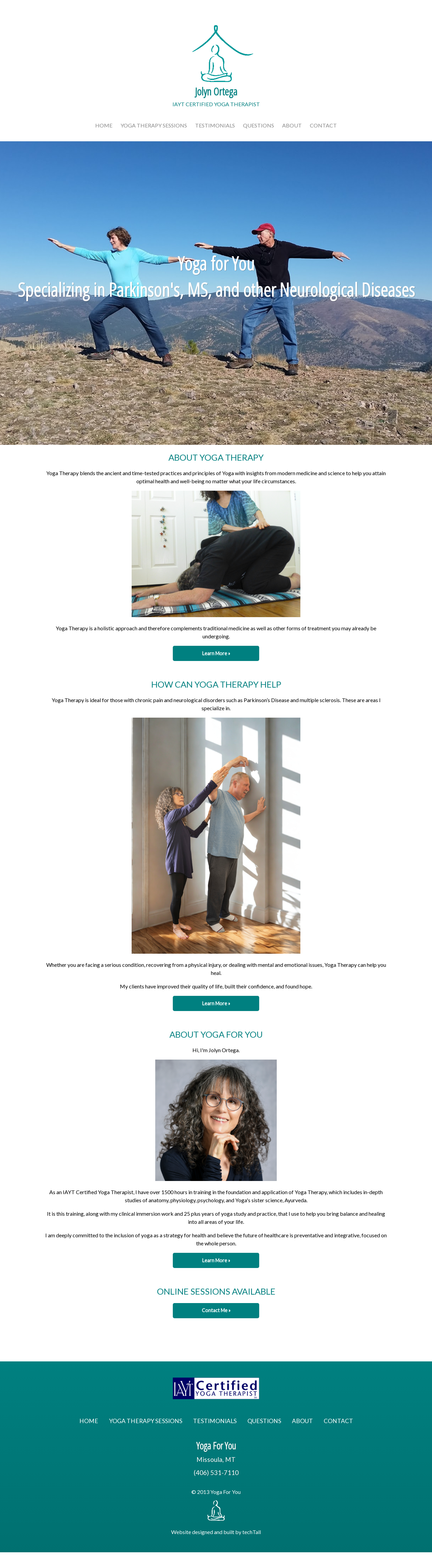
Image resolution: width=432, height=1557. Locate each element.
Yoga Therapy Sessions (153, 125)
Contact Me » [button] (216, 1310)
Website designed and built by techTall (216, 1532)
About (292, 125)
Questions (258, 125)
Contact (323, 125)
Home (103, 125)
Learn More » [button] (216, 653)
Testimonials (215, 125)
